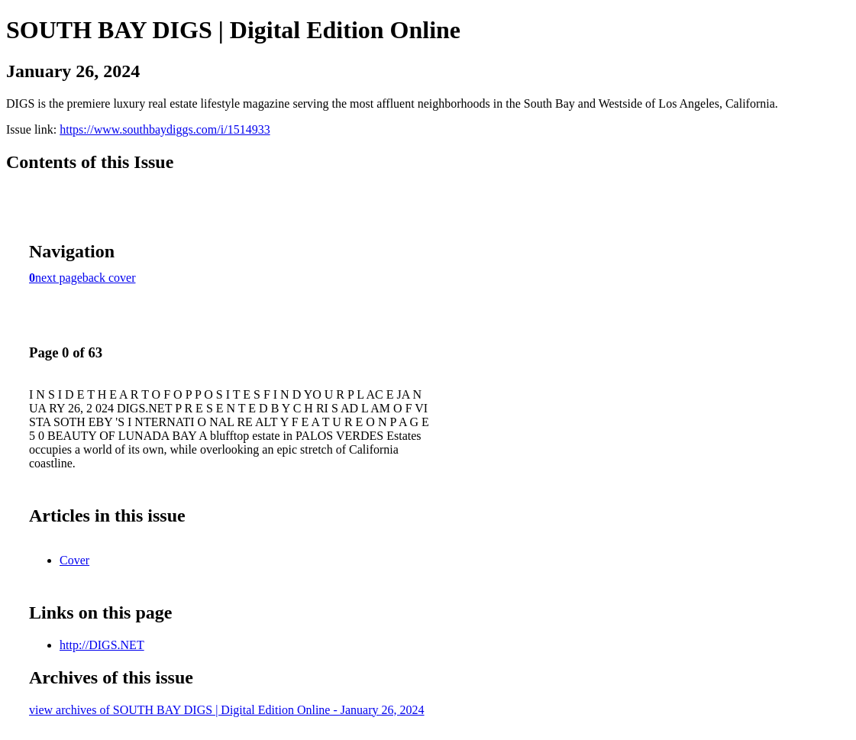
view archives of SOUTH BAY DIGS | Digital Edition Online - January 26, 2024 (227, 709)
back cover (109, 277)
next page (58, 277)
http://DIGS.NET (102, 644)
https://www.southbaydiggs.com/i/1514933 (165, 129)
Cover (74, 560)
